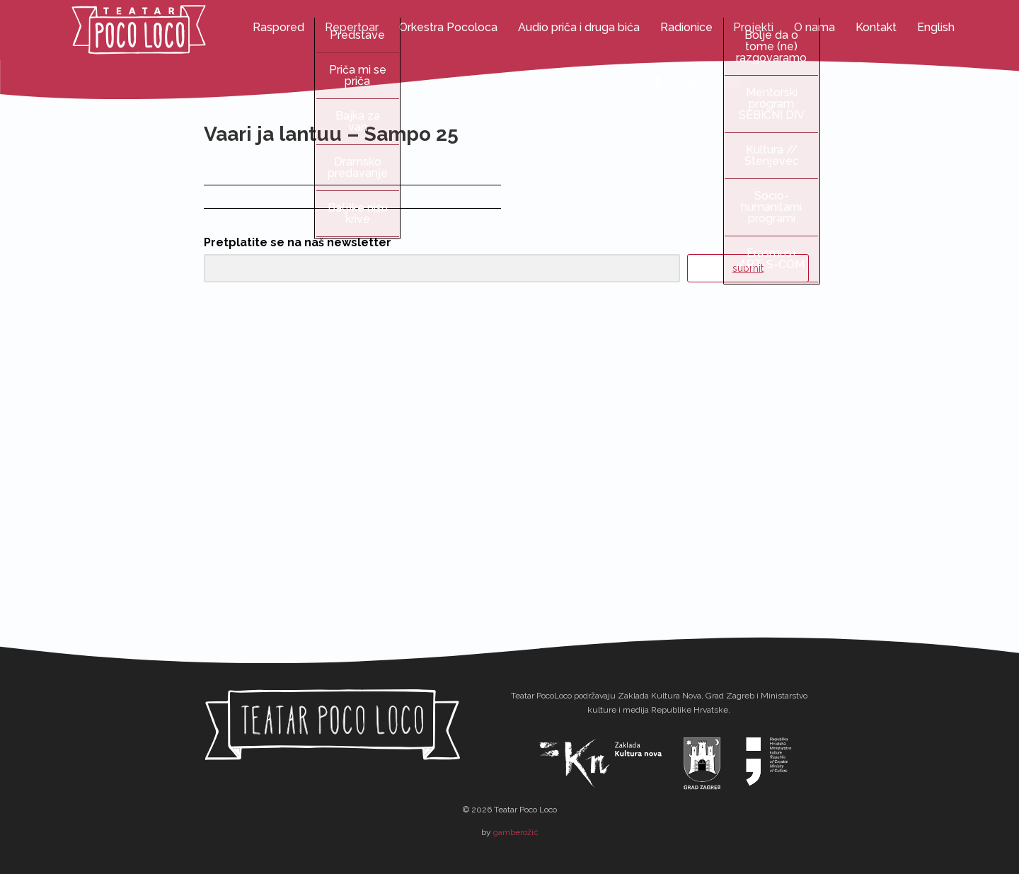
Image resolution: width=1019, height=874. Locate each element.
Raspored (278, 27)
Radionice (686, 27)
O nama (814, 27)
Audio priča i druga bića (579, 27)
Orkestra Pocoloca (448, 27)
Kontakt (876, 27)
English (936, 27)
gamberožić (516, 832)
